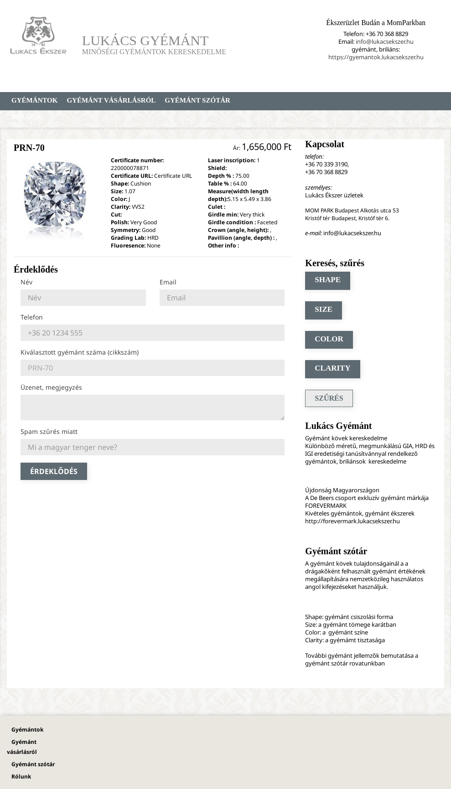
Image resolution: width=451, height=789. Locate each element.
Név (26, 282)
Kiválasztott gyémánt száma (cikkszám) (80, 352)
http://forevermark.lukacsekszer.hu (352, 521)
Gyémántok (34, 100)
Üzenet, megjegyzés (51, 387)
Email (168, 282)
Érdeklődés (54, 471)
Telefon (32, 317)
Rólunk (26, 116)
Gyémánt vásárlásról (111, 100)
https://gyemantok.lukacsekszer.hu (376, 57)
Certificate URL (173, 176)
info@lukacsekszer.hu (385, 41)
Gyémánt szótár (197, 100)
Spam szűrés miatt (49, 431)
